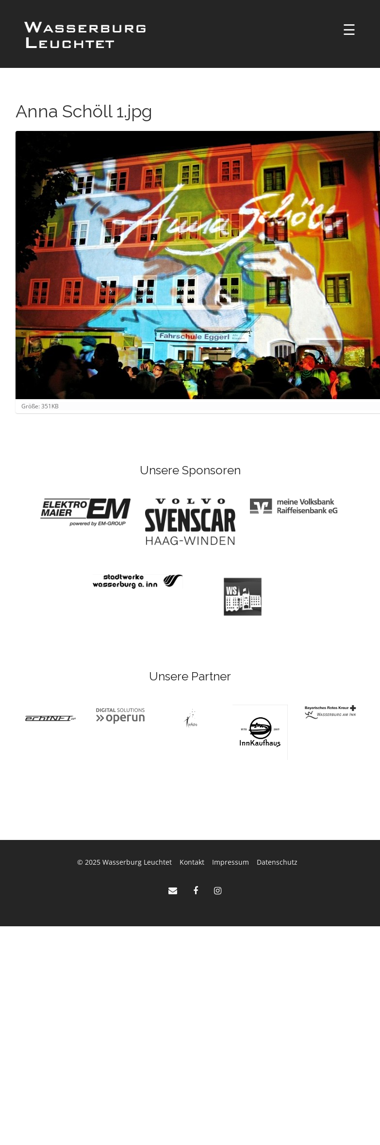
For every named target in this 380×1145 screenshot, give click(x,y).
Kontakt (192, 862)
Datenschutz (277, 862)
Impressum (230, 862)
